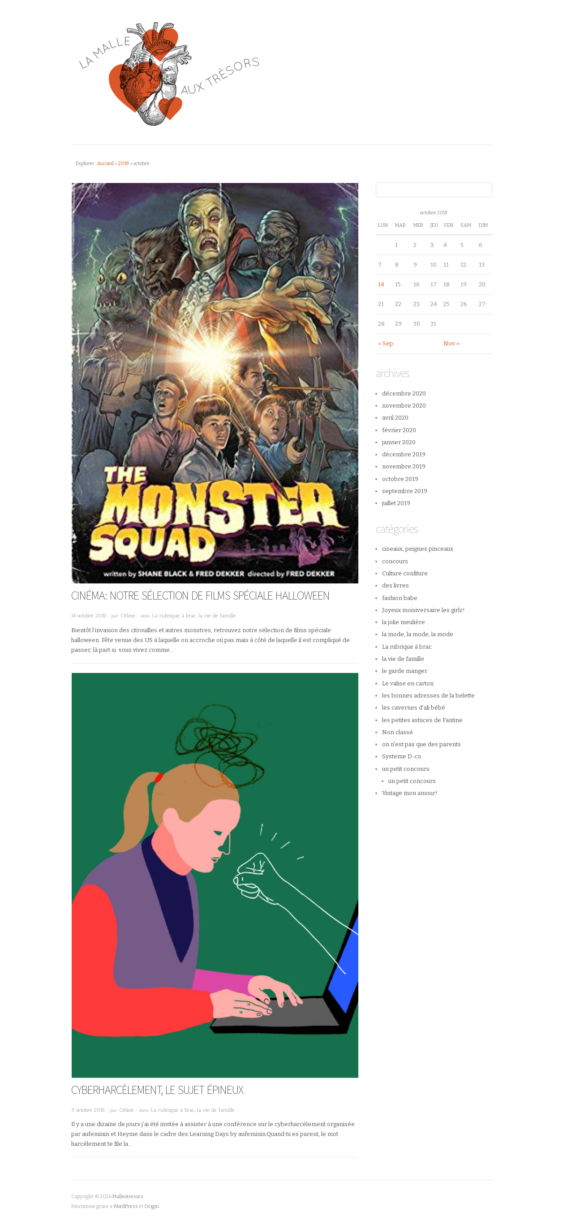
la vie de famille (217, 616)
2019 (123, 163)
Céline (127, 616)
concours (395, 561)
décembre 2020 (404, 393)
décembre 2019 (403, 454)
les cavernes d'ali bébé (413, 707)
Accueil (105, 163)
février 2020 (399, 430)
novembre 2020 (404, 405)
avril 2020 (395, 417)
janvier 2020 (399, 442)
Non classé (397, 732)
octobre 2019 (400, 479)
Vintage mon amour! (410, 793)
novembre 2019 (403, 466)
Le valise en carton (408, 683)
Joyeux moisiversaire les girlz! (423, 610)
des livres (395, 585)
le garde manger (404, 671)
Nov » (451, 343)
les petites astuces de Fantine (422, 720)
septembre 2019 (404, 491)
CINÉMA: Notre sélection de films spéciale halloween (200, 595)
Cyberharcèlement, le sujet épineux (157, 1089)
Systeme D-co (401, 756)
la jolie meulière (403, 622)
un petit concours (406, 769)
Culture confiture (405, 573)
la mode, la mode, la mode (417, 634)
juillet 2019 (396, 503)
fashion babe (399, 598)
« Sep (385, 343)
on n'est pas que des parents (421, 744)
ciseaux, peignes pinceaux (417, 548)
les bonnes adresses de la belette (428, 695)
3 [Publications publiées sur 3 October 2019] (432, 245)
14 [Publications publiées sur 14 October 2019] (381, 284)
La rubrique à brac (174, 616)
